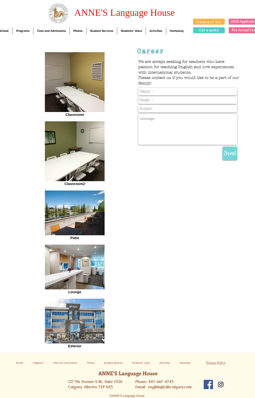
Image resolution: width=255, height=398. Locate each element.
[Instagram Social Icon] (220, 384)
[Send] (230, 153)
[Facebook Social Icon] (208, 384)
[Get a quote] (209, 30)
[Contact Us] (209, 22)
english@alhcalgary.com (169, 386)
